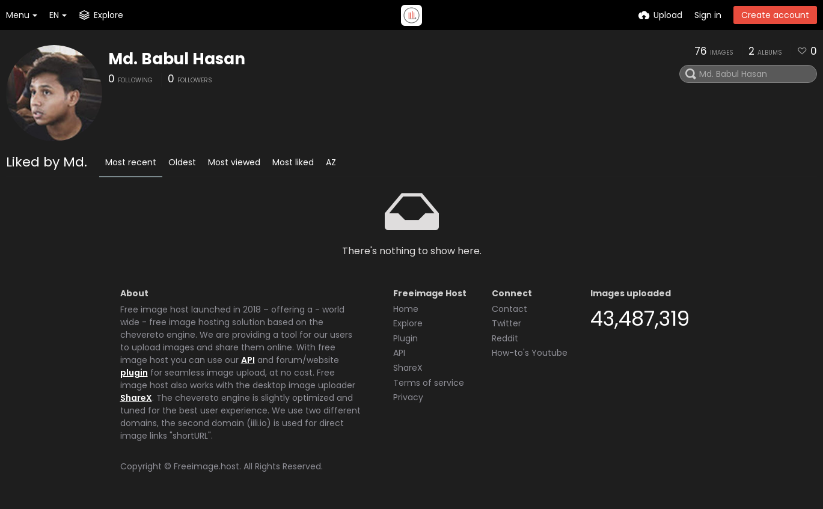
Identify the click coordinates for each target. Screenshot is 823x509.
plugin (134, 373)
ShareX (136, 398)
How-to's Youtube (530, 353)
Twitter (506, 323)
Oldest (182, 162)
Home (405, 309)
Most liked (293, 162)
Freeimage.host (206, 466)
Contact (509, 309)
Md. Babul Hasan (176, 59)
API (248, 360)
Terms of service (428, 383)
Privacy (408, 397)
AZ (331, 162)
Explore (408, 323)
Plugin (405, 338)
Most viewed (234, 162)
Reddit (505, 338)
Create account (775, 15)
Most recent (130, 162)
